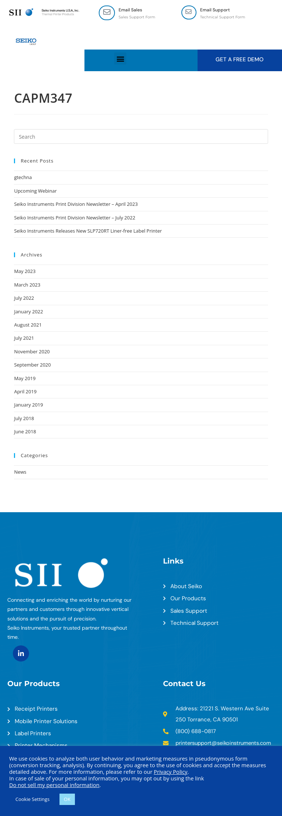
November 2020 (32, 352)
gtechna (23, 177)
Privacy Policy (171, 771)
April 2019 (25, 392)
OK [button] (67, 799)
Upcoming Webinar (35, 191)
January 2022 (28, 311)
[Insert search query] (141, 137)
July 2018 (24, 418)
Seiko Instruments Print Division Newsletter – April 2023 (76, 204)
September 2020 (32, 365)
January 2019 (28, 405)
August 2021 (27, 325)
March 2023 (27, 285)
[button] (120, 59)
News (20, 472)
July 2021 (24, 338)
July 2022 (24, 298)
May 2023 (25, 271)
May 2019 (25, 378)
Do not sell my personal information (54, 784)
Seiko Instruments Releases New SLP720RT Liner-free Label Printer (88, 231)
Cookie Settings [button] (32, 799)
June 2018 (25, 432)
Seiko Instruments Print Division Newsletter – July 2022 (74, 218)
